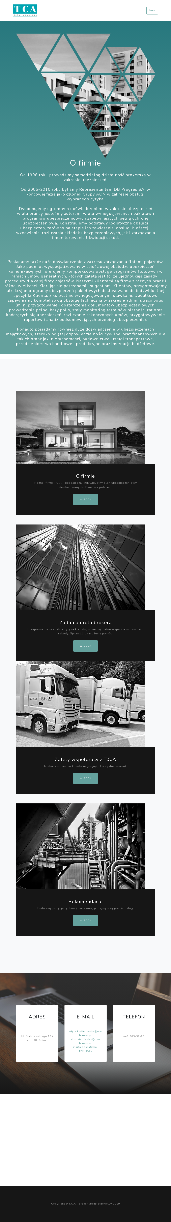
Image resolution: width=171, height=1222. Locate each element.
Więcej (85, 499)
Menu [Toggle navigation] (152, 10)
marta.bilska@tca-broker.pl (85, 1049)
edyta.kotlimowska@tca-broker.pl (86, 1033)
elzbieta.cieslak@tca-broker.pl (85, 1041)
